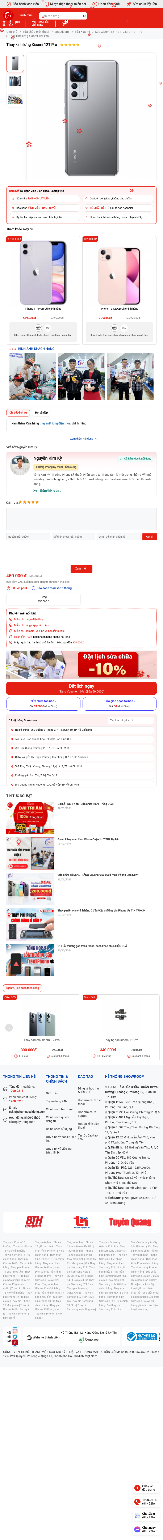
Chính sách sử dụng (59, 1129)
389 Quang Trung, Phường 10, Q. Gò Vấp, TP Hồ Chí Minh (47, 784)
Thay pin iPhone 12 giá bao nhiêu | (16, 1284)
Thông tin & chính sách (57, 1079)
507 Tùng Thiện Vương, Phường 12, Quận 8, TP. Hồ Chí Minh (49, 766)
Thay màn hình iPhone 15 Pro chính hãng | (49, 1259)
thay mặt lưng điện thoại (55, 423)
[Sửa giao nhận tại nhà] (120, 704)
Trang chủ (10, 31)
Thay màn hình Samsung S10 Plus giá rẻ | (112, 1276)
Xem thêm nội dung (81, 438)
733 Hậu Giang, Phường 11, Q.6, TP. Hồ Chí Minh (42, 748)
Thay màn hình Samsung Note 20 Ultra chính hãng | (112, 1284)
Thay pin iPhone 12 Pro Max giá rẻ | (17, 1297)
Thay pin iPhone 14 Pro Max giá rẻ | (16, 1309)
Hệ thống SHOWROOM (124, 1076)
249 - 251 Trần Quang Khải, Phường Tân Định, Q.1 (43, 739)
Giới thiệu (52, 1093)
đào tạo (85, 1076)
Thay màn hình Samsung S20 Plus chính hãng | (113, 1301)
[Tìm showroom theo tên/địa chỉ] (131, 720)
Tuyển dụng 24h (56, 1101)
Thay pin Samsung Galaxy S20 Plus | (49, 1280)
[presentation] (38, 551)
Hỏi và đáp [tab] (41, 412)
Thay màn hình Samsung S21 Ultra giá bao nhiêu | (112, 1267)
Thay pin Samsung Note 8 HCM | (81, 1271)
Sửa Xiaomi (61, 31)
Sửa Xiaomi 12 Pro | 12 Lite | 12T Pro (118, 31)
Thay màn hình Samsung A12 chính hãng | (113, 1292)
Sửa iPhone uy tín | (142, 1246)
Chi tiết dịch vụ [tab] (18, 412)
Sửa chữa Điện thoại (36, 31)
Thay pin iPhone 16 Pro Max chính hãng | (17, 1263)
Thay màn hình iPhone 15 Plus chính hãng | (49, 1250)
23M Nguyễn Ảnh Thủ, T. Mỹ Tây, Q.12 (36, 775)
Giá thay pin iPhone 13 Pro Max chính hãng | (49, 1301)
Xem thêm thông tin (46, 490)
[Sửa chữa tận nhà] (43, 704)
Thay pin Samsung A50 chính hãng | (113, 1259)
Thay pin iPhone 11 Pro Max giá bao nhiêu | (16, 1276)
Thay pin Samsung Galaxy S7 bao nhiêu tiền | (112, 1250)
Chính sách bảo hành (60, 1109)
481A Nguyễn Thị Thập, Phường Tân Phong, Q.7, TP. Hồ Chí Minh (51, 757)
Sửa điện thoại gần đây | (145, 1242)
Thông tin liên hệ (19, 1076)
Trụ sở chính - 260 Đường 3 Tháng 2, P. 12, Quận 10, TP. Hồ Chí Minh (53, 729)
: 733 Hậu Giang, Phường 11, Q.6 (134, 1112)
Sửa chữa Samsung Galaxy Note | (145, 1280)
